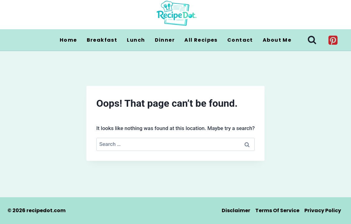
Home (68, 40)
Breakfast (102, 40)
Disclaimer (236, 210)
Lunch (136, 40)
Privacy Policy (322, 210)
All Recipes (201, 40)
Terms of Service (277, 210)
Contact (240, 40)
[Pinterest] (333, 39)
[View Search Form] (312, 40)
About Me (277, 40)
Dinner (165, 40)
